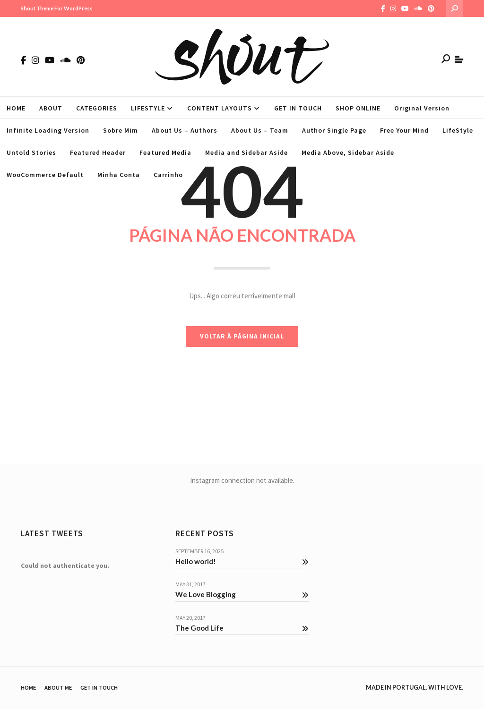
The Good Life (242, 628)
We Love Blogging (242, 594)
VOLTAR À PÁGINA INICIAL (242, 336)
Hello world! (242, 561)
